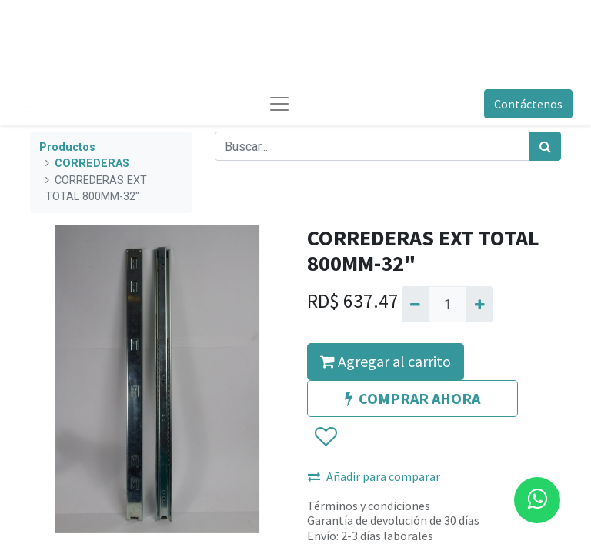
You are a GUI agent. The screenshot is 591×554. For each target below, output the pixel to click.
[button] (325, 437)
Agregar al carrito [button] (385, 361)
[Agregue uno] (479, 304)
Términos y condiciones (368, 505)
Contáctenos (528, 104)
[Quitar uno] (415, 304)
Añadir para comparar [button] (374, 476)
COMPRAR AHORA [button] (412, 398)
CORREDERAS (92, 163)
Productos (67, 147)
